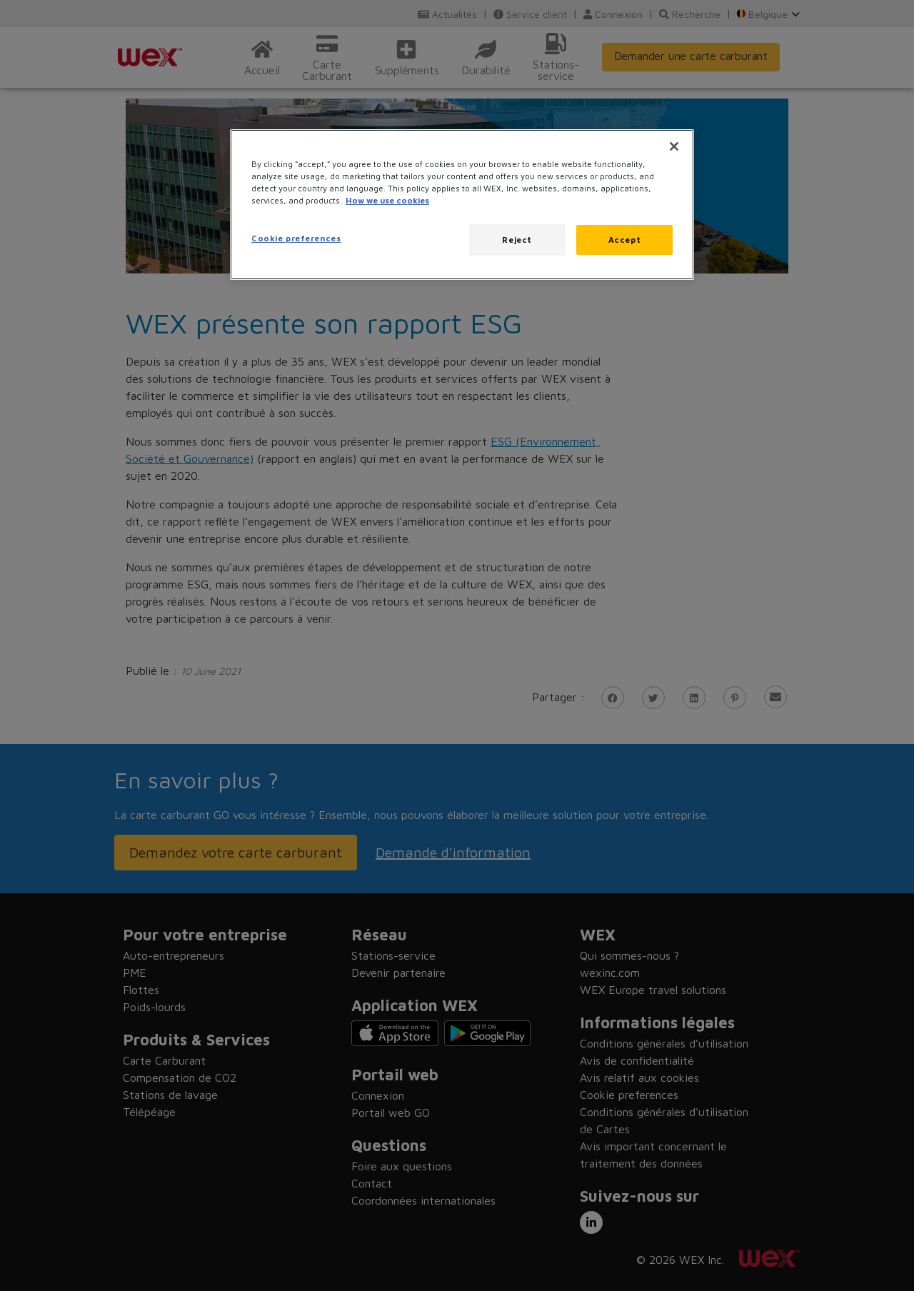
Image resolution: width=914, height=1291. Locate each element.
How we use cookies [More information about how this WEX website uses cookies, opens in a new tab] (387, 200)
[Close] (674, 146)
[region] (462, 204)
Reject (516, 239)
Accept (624, 239)
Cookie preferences (296, 238)
